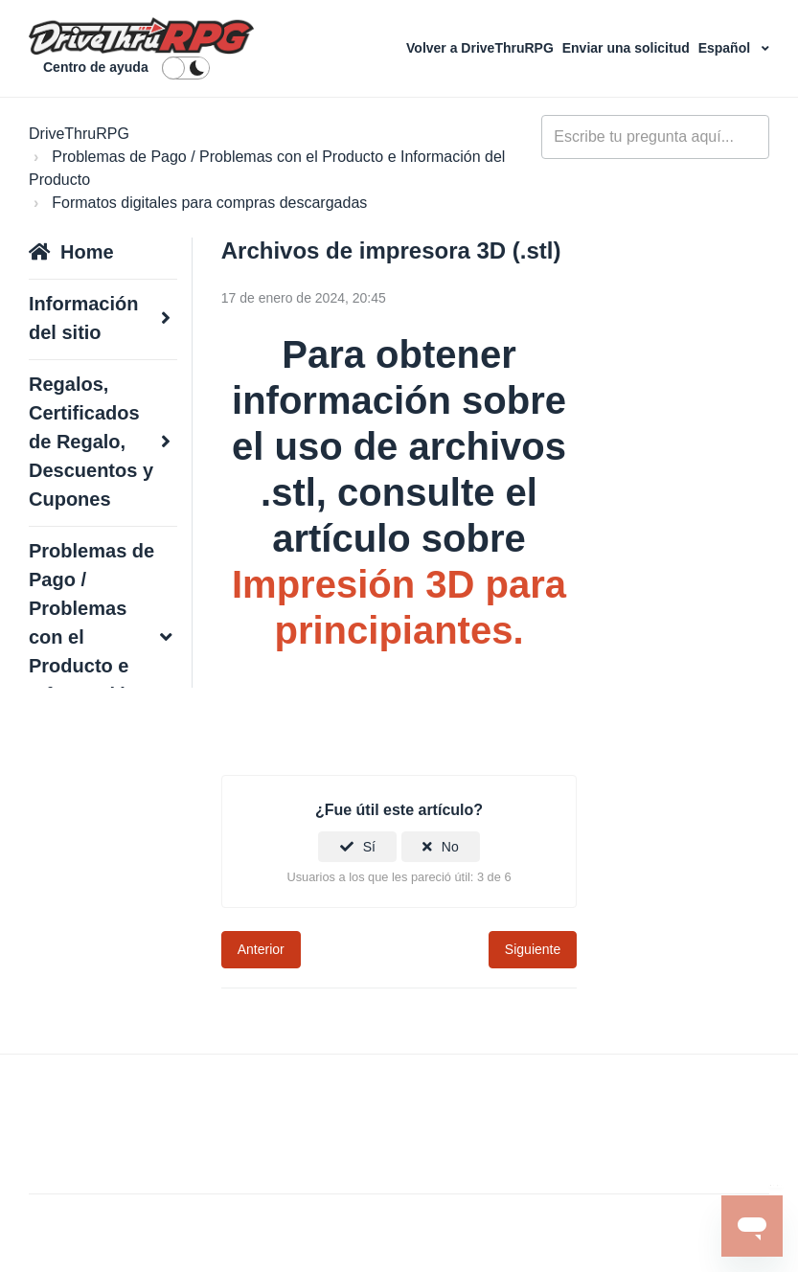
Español (726, 48)
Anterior (261, 949)
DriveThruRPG (79, 133)
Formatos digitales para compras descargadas (209, 202)
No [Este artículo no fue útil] (450, 846)
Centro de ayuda (95, 67)
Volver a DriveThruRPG (482, 48)
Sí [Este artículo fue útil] (369, 846)
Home (87, 251)
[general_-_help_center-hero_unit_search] (655, 137)
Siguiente (532, 949)
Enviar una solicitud (628, 48)
